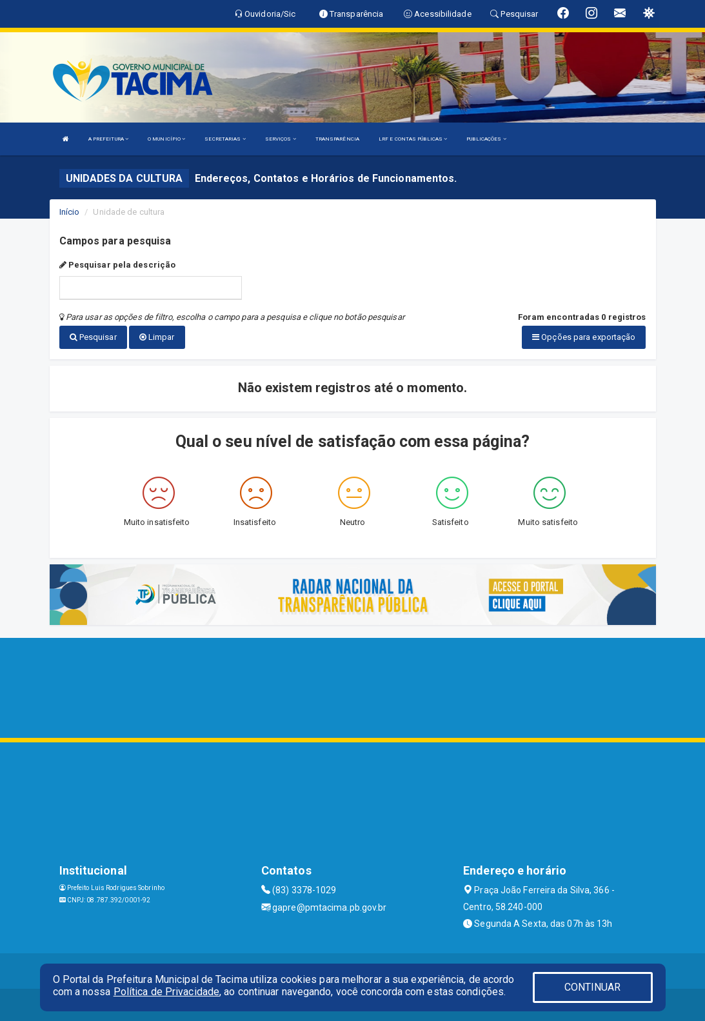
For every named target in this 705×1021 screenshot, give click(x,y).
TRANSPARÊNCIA (337, 139)
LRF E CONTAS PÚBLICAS (413, 139)
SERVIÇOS (280, 139)
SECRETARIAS (224, 139)
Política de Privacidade (166, 992)
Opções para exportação (583, 337)
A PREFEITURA (108, 139)
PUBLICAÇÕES (486, 139)
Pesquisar (93, 337)
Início (69, 212)
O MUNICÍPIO (166, 139)
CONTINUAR (592, 987)
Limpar (157, 337)
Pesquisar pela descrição (117, 265)
